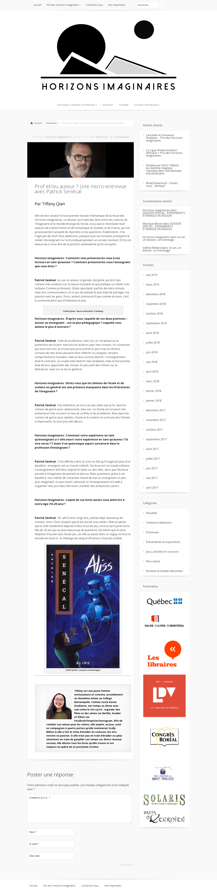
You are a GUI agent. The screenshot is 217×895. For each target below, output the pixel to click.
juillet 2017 (153, 458)
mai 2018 (151, 362)
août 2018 (152, 333)
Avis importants (113, 891)
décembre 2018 (155, 294)
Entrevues (51, 123)
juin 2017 (151, 468)
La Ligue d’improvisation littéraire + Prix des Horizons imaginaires (164, 152)
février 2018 (153, 391)
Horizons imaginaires (57, 137)
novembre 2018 (156, 304)
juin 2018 (151, 352)
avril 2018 (152, 371)
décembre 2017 (155, 410)
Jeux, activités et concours (162, 551)
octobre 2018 (154, 313)
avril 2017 (152, 487)
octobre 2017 (154, 429)
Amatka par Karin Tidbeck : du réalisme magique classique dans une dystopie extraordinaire (163, 169)
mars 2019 (152, 284)
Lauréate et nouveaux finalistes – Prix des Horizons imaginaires (164, 137)
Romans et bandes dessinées (164, 571)
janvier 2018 (153, 400)
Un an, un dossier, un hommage (164, 238)
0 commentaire (120, 137)
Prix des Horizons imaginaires (59, 891)
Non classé (153, 561)
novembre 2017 (156, 420)
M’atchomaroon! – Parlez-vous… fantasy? (162, 184)
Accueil (37, 123)
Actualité (151, 513)
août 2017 (152, 449)
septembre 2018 (156, 323)
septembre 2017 (156, 439)
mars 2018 (152, 381)
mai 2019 (151, 275)
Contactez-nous (90, 891)
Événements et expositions (163, 542)
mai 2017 (151, 478)
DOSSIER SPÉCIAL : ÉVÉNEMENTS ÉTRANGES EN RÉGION (164, 214)
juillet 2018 (153, 342)
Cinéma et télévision (159, 522)
